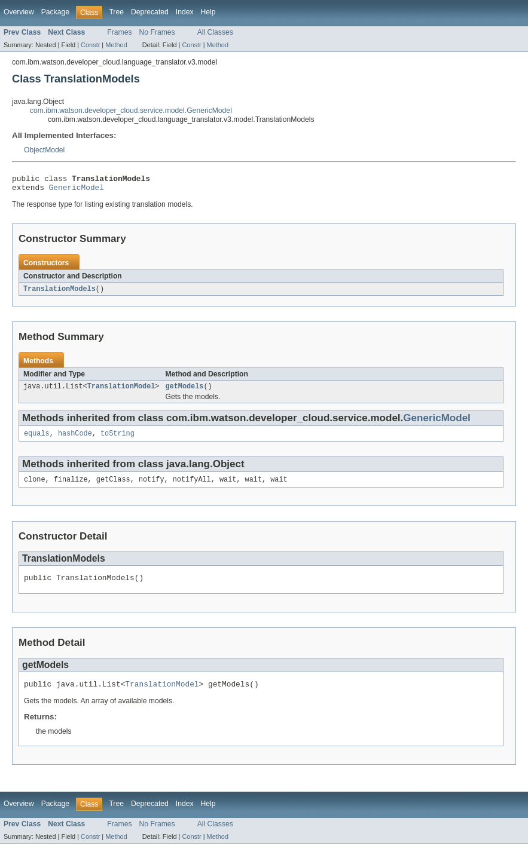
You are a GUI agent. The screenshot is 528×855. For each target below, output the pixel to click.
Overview (19, 12)
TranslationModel (121, 391)
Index (185, 12)
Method (116, 44)
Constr (90, 44)
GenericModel (76, 190)
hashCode (75, 440)
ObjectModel (44, 150)
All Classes (215, 32)
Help (208, 12)
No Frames (157, 32)
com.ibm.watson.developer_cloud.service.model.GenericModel (131, 110)
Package (55, 12)
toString (117, 440)
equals (37, 440)
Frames (119, 32)
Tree (116, 12)
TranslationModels (59, 293)
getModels (184, 391)
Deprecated (150, 12)
